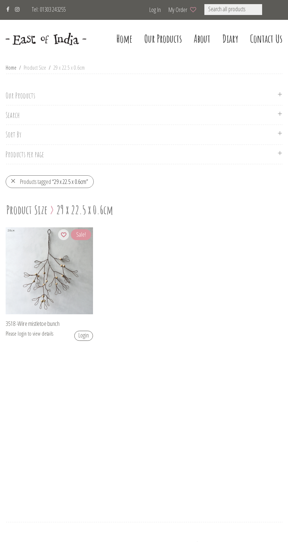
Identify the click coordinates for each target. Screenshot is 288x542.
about (202, 38)
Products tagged (49, 182)
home (124, 38)
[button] (272, 9)
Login (83, 335)
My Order (177, 10)
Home (11, 67)
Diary (230, 38)
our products (163, 38)
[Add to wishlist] (63, 234)
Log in (155, 10)
